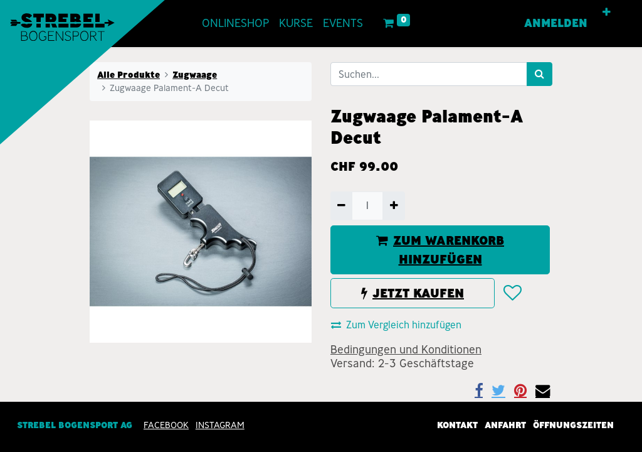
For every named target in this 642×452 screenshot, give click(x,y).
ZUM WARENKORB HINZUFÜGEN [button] (440, 250)
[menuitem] (235, 23)
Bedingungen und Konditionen (406, 350)
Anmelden (555, 23)
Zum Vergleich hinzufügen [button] (396, 325)
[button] (606, 12)
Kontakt (457, 425)
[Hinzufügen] (393, 205)
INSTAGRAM (220, 425)
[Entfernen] (341, 205)
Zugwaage (194, 74)
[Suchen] (539, 74)
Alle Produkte (128, 74)
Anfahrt (505, 425)
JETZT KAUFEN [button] (412, 293)
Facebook (166, 425)
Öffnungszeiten (573, 425)
